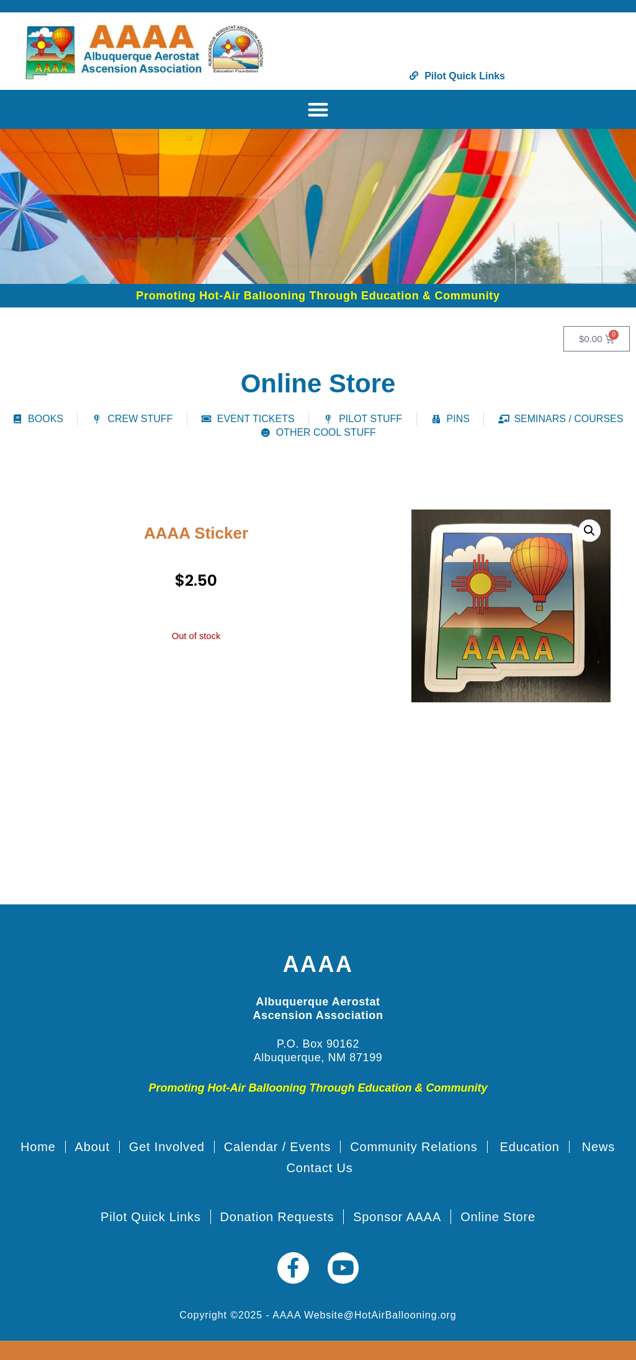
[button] (318, 109)
